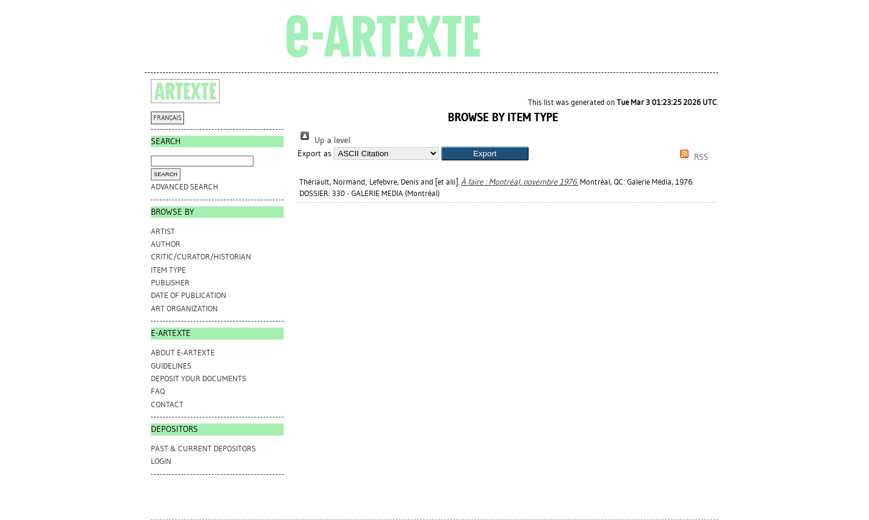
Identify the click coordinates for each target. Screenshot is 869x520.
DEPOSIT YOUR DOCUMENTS (198, 378)
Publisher (170, 282)
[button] (485, 153)
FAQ (158, 391)
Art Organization (184, 308)
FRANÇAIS (167, 118)
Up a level (324, 140)
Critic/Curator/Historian (201, 256)
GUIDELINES (171, 365)
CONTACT (167, 404)
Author (165, 244)
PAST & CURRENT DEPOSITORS (203, 448)
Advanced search (184, 186)
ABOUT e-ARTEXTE (183, 352)
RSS (692, 157)
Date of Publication (188, 295)
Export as (314, 153)
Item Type (168, 269)
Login (161, 461)
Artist (163, 231)
